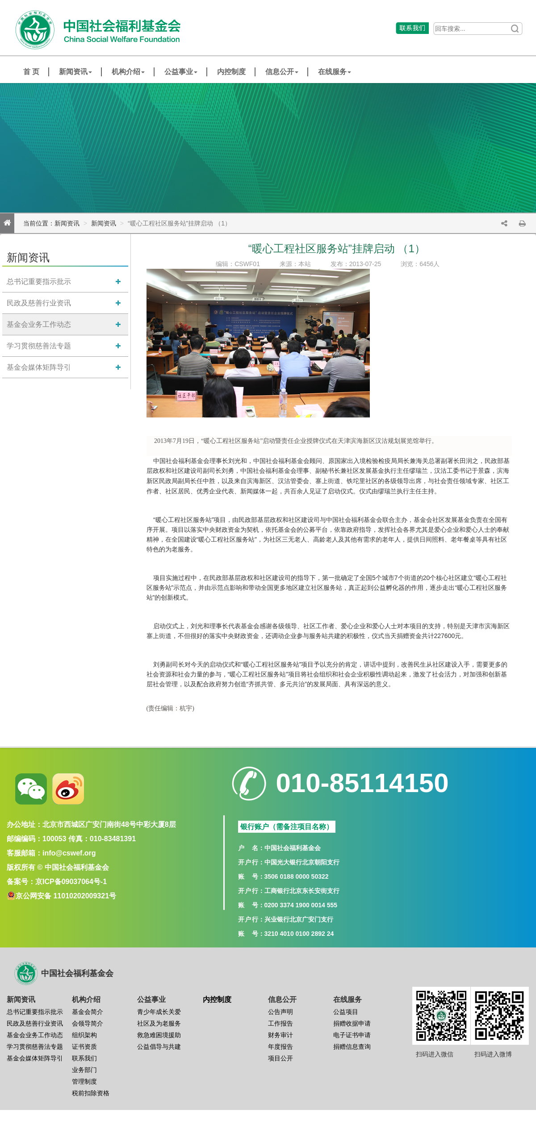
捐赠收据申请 (352, 1023)
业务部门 (84, 1069)
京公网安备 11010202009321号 (66, 896)
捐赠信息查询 (352, 1046)
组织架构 (84, 1035)
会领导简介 (87, 1023)
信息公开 (281, 71)
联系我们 (84, 1058)
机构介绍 (128, 71)
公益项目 (345, 1011)
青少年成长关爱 (159, 1011)
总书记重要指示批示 (39, 281)
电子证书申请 (352, 1035)
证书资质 (84, 1046)
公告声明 (280, 1011)
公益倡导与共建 (159, 1046)
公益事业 (180, 71)
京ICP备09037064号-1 (71, 881)
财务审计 (280, 1035)
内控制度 (231, 71)
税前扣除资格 (90, 1093)
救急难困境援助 (159, 1035)
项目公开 (280, 1058)
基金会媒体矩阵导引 (39, 367)
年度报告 (280, 1046)
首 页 (31, 71)
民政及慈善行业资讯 (39, 303)
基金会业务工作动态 (39, 324)
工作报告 (280, 1023)
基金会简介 (87, 1011)
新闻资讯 (75, 71)
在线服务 (334, 71)
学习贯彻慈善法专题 (39, 346)
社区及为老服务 (159, 1023)
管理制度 (84, 1081)
